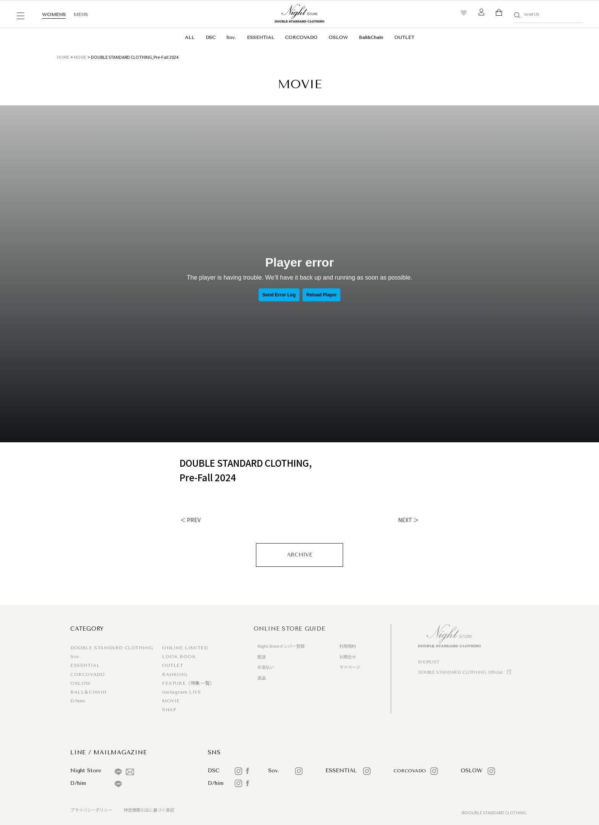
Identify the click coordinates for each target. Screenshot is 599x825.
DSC (210, 37)
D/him (77, 701)
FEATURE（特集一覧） (188, 683)
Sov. (231, 37)
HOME (63, 57)
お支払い (265, 667)
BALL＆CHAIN (88, 692)
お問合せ (347, 657)
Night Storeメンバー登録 (280, 646)
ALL (189, 37)
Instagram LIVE (181, 692)
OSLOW (338, 37)
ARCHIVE (299, 555)
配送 (261, 657)
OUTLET (404, 37)
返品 (261, 678)
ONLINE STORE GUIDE (289, 628)
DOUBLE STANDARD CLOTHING (111, 647)
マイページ (349, 667)
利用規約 (347, 646)
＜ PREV (190, 520)
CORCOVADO (301, 37)
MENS (80, 14)
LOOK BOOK (179, 656)
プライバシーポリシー (91, 810)
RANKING (174, 674)
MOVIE (80, 57)
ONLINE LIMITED (184, 647)
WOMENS (54, 14)
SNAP (169, 709)
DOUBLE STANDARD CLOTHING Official (460, 672)
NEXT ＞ (408, 520)
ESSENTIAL (260, 37)
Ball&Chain (371, 37)
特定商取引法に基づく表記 (149, 810)
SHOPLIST (428, 662)
